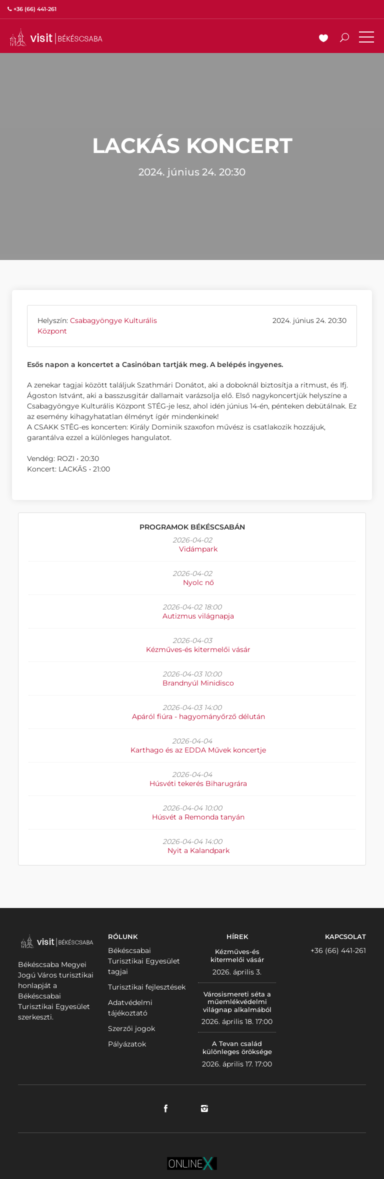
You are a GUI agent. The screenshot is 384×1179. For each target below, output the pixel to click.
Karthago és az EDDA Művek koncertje (198, 750)
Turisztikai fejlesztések (147, 987)
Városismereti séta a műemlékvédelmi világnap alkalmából (237, 1002)
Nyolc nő (198, 582)
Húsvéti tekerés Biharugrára (198, 783)
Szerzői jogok (131, 1028)
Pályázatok (127, 1044)
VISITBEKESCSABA (56, 37)
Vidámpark (198, 549)
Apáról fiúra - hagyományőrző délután (198, 716)
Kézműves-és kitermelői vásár (198, 649)
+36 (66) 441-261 (338, 950)
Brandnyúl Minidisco (198, 683)
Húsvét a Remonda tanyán (198, 817)
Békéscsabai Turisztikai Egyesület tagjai (144, 961)
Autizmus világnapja (198, 616)
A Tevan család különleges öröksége (237, 1048)
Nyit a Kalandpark (199, 850)
